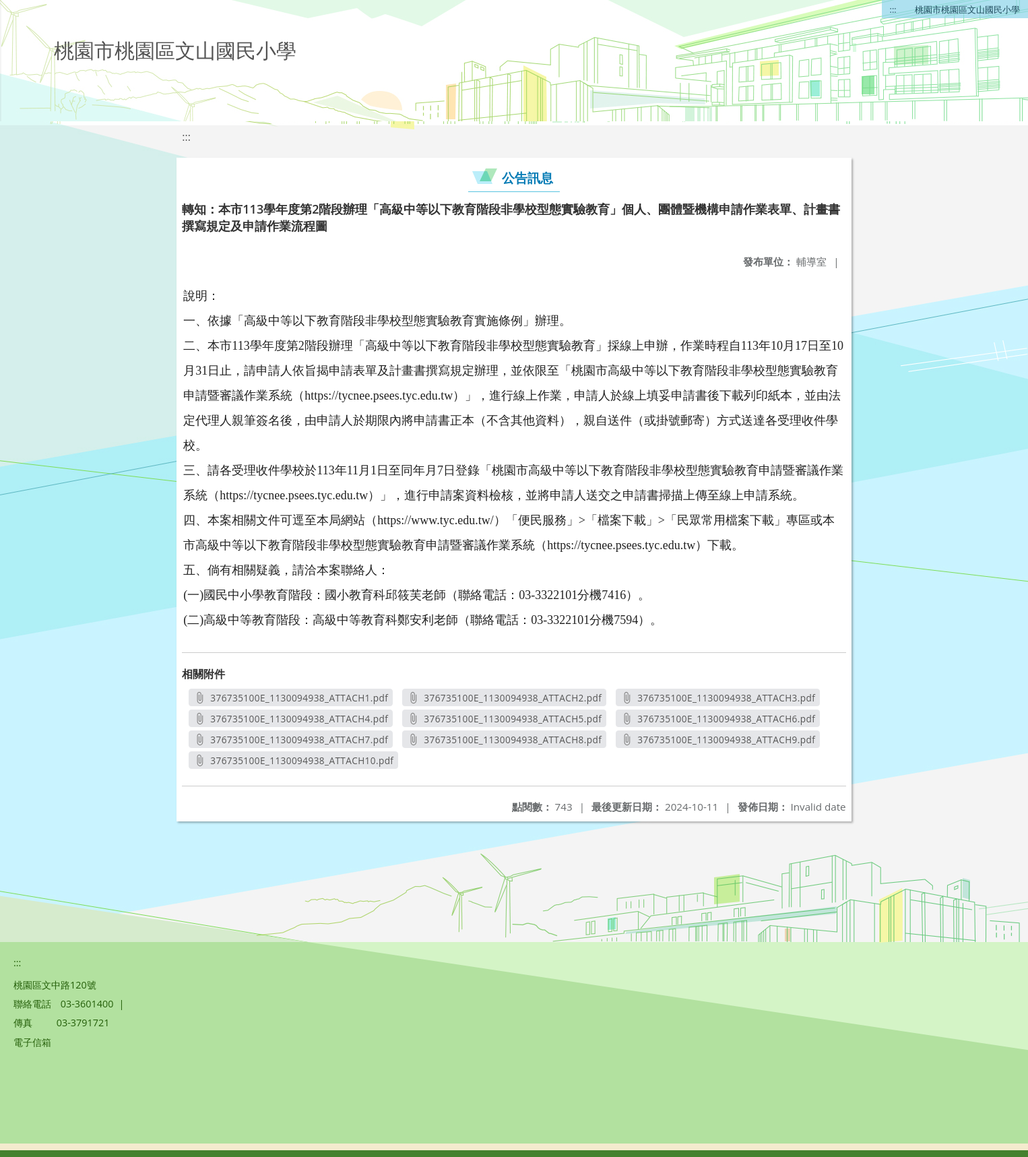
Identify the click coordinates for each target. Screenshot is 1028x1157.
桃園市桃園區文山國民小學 (967, 9)
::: (893, 9)
